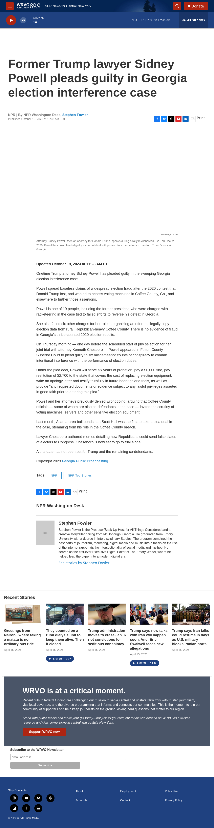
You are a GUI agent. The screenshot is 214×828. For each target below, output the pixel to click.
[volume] (23, 20)
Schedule (81, 800)
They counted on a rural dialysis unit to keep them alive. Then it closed (65, 637)
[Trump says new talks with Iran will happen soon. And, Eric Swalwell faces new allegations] (149, 614)
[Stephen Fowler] (45, 533)
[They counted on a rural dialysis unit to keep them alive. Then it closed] (65, 614)
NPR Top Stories (80, 475)
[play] (11, 20)
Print (201, 117)
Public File (171, 791)
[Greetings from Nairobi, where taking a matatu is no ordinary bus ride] (23, 614)
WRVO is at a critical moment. (74, 691)
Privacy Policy (174, 800)
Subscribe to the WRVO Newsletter (37, 749)
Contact (125, 800)
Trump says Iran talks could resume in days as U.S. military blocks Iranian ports (190, 637)
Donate (197, 6)
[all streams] (193, 20)
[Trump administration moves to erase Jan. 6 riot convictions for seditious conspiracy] (107, 614)
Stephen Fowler (75, 115)
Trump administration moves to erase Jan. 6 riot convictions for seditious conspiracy (107, 637)
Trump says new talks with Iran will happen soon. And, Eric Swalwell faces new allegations (149, 639)
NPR (54, 475)
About (79, 791)
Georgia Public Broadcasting (85, 461)
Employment (128, 791)
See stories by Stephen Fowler (84, 562)
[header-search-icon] (177, 6)
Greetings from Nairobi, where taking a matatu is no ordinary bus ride (22, 637)
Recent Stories (19, 597)
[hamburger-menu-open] (10, 6)
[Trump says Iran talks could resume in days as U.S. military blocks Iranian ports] (191, 614)
